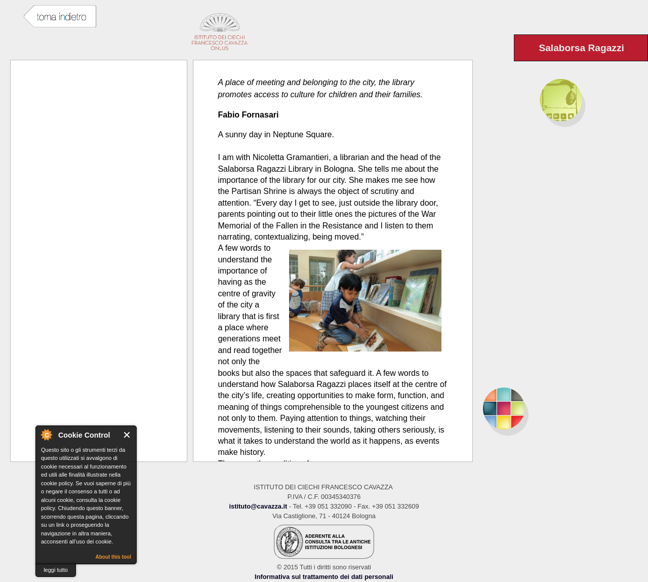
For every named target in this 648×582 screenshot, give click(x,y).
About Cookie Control (46, 434)
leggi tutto (56, 570)
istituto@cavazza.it (258, 506)
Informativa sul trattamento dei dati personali (324, 576)
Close (127, 435)
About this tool (113, 557)
